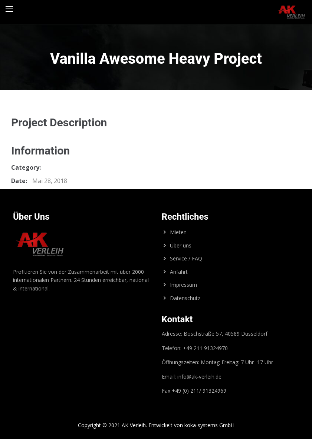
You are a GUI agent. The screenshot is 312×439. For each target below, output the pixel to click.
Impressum (183, 284)
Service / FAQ (186, 258)
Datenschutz (185, 298)
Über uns (180, 245)
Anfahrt (179, 271)
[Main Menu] (9, 9)
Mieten (178, 232)
